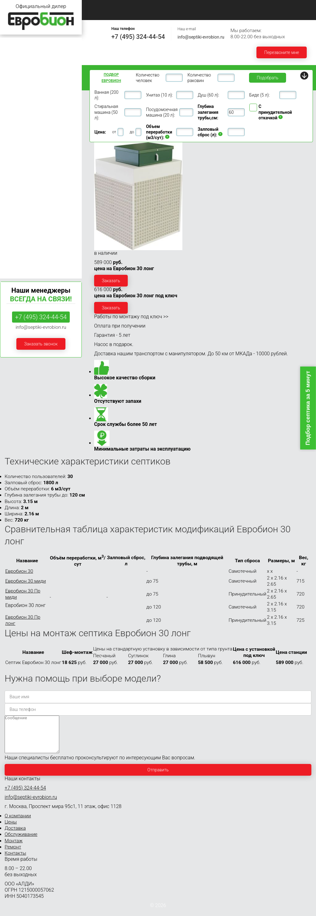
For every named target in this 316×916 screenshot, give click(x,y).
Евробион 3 (14, 67)
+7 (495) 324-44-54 (138, 36)
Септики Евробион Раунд (28, 255)
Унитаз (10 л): (159, 95)
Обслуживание (247, 7)
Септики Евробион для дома (31, 55)
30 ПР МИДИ (14, 187)
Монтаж (287, 7)
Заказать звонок (40, 343)
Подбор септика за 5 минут (308, 408)
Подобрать (267, 77)
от (114, 132)
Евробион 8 (14, 114)
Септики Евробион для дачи (31, 44)
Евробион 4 (14, 78)
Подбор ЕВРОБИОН (111, 77)
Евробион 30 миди (25, 581)
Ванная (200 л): (106, 95)
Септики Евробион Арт (25, 267)
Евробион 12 (15, 137)
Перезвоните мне (281, 52)
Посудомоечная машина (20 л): (161, 112)
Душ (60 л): (208, 95)
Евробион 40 (15, 208)
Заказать (111, 280)
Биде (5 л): (259, 95)
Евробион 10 (15, 125)
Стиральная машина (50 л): (106, 112)
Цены (172, 7)
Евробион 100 (17, 243)
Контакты (135, 13)
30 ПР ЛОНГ (13, 199)
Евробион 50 (15, 220)
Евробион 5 (14, 90)
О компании (136, 7)
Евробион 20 (15, 160)
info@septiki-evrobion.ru (200, 37)
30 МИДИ (10, 181)
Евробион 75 (15, 232)
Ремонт (99, 13)
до (132, 132)
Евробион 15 (15, 148)
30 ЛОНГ (9, 193)
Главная (99, 7)
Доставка (206, 7)
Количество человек (147, 77)
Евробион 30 (15, 172)
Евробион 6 (14, 102)
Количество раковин (199, 77)
